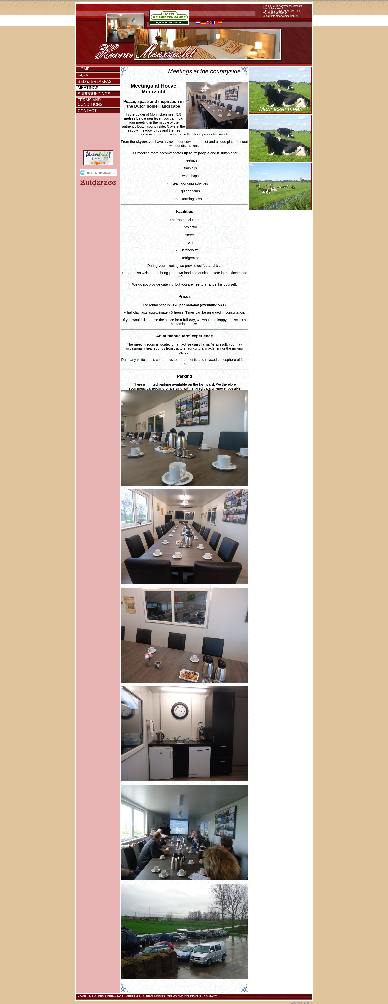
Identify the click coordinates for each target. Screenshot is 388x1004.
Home (84, 69)
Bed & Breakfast (96, 81)
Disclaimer (98, 186)
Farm (83, 75)
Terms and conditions (90, 102)
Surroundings (94, 94)
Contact (87, 111)
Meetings (88, 88)
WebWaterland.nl (301, 1002)
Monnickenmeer (280, 109)
